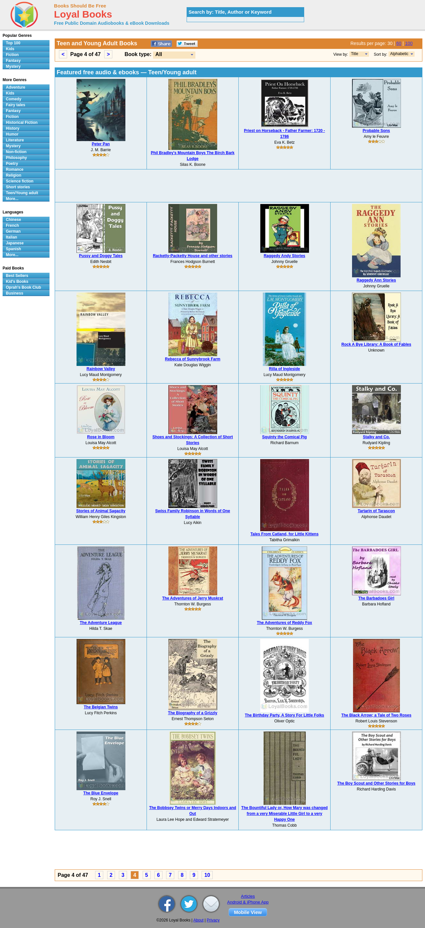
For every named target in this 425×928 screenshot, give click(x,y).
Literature (15, 140)
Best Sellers (17, 275)
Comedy (13, 99)
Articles (248, 896)
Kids (10, 49)
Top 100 (13, 43)
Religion (13, 175)
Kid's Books (17, 281)
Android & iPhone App (248, 902)
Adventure (15, 87)
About (198, 920)
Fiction (12, 54)
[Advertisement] (238, 185)
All (158, 54)
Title (354, 53)
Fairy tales (15, 105)
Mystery (13, 66)
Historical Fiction (21, 122)
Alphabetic (399, 53)
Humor (12, 134)
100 (409, 43)
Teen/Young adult (22, 193)
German (13, 231)
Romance (14, 169)
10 (207, 875)
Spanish (13, 249)
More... (12, 198)
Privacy (213, 920)
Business (14, 293)
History (12, 128)
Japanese (15, 243)
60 (399, 43)
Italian (11, 237)
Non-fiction (16, 152)
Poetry (12, 163)
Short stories (18, 187)
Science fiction (20, 181)
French (12, 225)
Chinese (13, 219)
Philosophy (16, 157)
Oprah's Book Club (23, 287)
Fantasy (13, 60)
